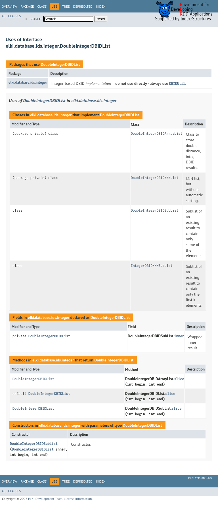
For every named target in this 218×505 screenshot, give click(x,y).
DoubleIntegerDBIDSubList (155, 210)
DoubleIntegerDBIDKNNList (155, 178)
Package (27, 6)
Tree (66, 6)
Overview (9, 6)
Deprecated (83, 6)
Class (42, 6)
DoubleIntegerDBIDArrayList (157, 133)
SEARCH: (36, 19)
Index (100, 6)
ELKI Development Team (45, 498)
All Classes (11, 16)
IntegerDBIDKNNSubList (152, 266)
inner (179, 336)
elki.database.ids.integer (28, 82)
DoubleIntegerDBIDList (60, 64)
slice (179, 379)
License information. (78, 498)
